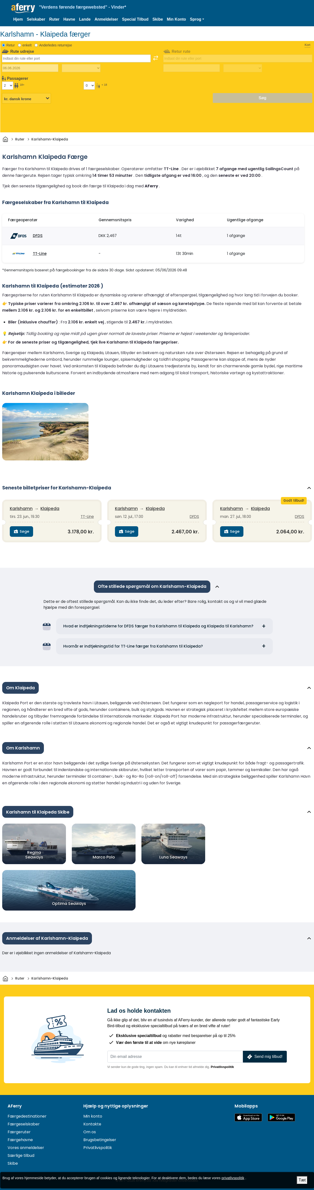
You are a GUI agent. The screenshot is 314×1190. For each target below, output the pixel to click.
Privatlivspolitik (222, 1066)
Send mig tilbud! (264, 1056)
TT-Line (40, 253)
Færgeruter (19, 1131)
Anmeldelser (106, 19)
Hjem (18, 19)
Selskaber (36, 19)
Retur (10, 45)
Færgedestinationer (27, 1115)
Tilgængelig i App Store (248, 1117)
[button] (197, 19)
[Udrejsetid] (81, 68)
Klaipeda (50, 509)
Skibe (157, 19)
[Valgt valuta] (26, 98)
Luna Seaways (173, 856)
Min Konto (176, 19)
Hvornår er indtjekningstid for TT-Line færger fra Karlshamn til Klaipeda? (133, 645)
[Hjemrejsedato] (191, 68)
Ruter (54, 19)
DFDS (38, 235)
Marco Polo (103, 856)
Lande (85, 19)
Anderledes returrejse (55, 45)
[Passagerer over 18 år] (7, 85)
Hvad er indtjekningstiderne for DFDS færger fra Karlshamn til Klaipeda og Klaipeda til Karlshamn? (158, 625)
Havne (69, 19)
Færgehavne (20, 1139)
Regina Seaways (34, 854)
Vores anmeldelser (26, 1147)
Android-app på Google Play (281, 1117)
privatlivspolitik (233, 1178)
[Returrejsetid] (242, 68)
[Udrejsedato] (30, 68)
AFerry (15, 1105)
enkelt (26, 45)
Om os (89, 1131)
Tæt (302, 1180)
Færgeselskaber (24, 1123)
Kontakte (92, 1123)
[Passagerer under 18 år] (89, 85)
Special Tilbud (135, 19)
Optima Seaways (69, 903)
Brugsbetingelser (99, 1139)
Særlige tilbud (21, 1155)
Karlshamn (21, 509)
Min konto (92, 1115)
